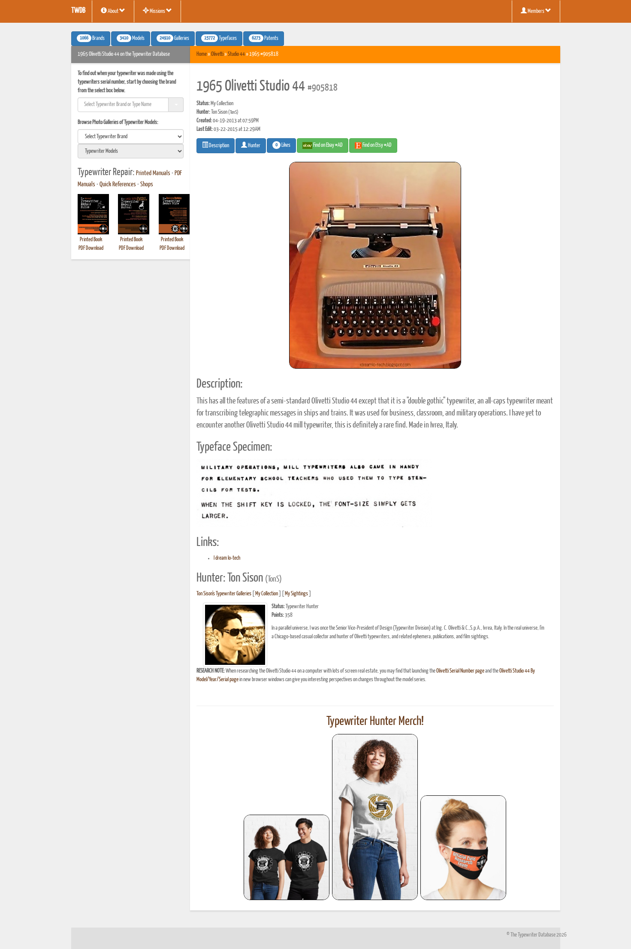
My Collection (266, 594)
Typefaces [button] (219, 38)
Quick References (118, 185)
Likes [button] (281, 145)
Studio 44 (236, 54)
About (113, 10)
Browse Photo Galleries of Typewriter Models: (118, 122)
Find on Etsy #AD (373, 145)
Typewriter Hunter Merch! (375, 722)
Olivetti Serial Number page (460, 671)
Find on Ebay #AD (322, 145)
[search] (131, 136)
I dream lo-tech (227, 558)
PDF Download (90, 248)
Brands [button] (91, 38)
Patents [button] (263, 38)
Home (201, 54)
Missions (157, 10)
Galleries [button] (173, 38)
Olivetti (217, 54)
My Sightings (296, 594)
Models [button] (131, 38)
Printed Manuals (153, 173)
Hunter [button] (250, 145)
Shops (146, 185)
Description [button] (215, 145)
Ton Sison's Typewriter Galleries (223, 594)
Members (536, 10)
